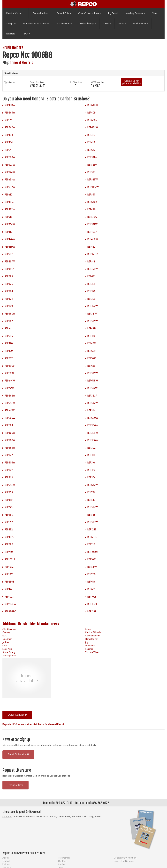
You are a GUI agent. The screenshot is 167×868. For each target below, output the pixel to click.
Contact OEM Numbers (125, 857)
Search (113, 13)
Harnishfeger (91, 638)
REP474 (8, 589)
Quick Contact (17, 714)
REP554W (10, 224)
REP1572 (9, 566)
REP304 (91, 477)
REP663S (92, 537)
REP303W (10, 462)
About (5, 857)
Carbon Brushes (41, 13)
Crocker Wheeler (93, 632)
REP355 (9, 492)
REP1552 (9, 574)
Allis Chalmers (9, 628)
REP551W (10, 410)
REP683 (91, 276)
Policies (6, 864)
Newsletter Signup (16, 739)
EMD (4, 635)
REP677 (9, 358)
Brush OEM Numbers (124, 860)
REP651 (8, 120)
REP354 (91, 470)
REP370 (91, 336)
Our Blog (62, 860)
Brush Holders (140, 23)
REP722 (91, 492)
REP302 (91, 447)
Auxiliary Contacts (135, 13)
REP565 (9, 336)
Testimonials (64, 857)
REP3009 (10, 365)
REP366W (92, 425)
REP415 (91, 142)
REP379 (9, 306)
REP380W (10, 313)
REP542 (91, 499)
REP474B (92, 343)
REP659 (91, 350)
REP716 (91, 544)
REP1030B (92, 551)
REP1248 (91, 529)
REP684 (9, 425)
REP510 (8, 194)
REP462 (91, 246)
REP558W (92, 522)
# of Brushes (76, 82)
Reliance (89, 648)
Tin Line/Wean (92, 652)
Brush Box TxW (37, 82)
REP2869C (10, 611)
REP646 (91, 581)
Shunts (156, 13)
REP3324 (92, 604)
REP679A (10, 373)
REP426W (10, 239)
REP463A (92, 231)
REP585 (91, 514)
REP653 (91, 365)
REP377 (9, 470)
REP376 (91, 462)
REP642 (91, 149)
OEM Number (97, 82)
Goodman (7, 638)
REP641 (8, 149)
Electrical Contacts (15, 13)
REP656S (92, 120)
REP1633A (92, 254)
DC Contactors (64, 23)
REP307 (9, 321)
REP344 (91, 410)
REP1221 (91, 611)
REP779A (9, 388)
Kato (4, 645)
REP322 (9, 455)
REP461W (10, 261)
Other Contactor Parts (89, 13)
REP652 (9, 522)
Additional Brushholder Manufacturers (30, 624)
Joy (86, 642)
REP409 (91, 112)
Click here (7, 816)
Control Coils (64, 13)
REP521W (92, 157)
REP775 (9, 507)
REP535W (10, 179)
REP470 (9, 343)
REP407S (9, 537)
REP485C (9, 201)
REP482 (9, 529)
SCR (27, 33)
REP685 (9, 276)
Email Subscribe (18, 754)
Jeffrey (5, 642)
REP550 (91, 172)
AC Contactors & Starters (36, 23)
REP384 (9, 291)
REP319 (9, 499)
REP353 (9, 477)
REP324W (92, 306)
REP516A (92, 216)
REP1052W (93, 187)
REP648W (92, 105)
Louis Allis (7, 648)
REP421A (92, 328)
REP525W (92, 164)
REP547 (9, 328)
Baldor (88, 628)
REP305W (92, 432)
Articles (61, 864)
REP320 (91, 291)
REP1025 (91, 596)
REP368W (10, 440)
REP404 (9, 142)
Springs (10, 23)
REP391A (9, 268)
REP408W (10, 105)
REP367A (92, 395)
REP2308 (9, 581)
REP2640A (10, 604)
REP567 (9, 254)
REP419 (91, 135)
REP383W (10, 447)
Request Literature (16, 770)
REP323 (91, 298)
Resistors (11, 33)
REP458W (92, 268)
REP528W (92, 179)
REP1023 (92, 358)
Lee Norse (90, 645)
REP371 (91, 455)
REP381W (92, 313)
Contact (6, 860)
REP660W (10, 127)
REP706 (91, 574)
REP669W (10, 112)
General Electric (21, 62)
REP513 (8, 216)
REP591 (91, 194)
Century (6, 632)
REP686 (9, 544)
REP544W (10, 172)
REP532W (10, 187)
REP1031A (10, 559)
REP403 (9, 135)
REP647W (92, 485)
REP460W (92, 239)
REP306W (92, 440)
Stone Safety (8, 652)
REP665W (92, 127)
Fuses (122, 23)
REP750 (9, 551)
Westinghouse (9, 655)
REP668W (10, 157)
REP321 (91, 283)
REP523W (10, 164)
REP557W (92, 224)
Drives (107, 23)
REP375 (9, 283)
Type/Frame (9, 82)
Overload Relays (87, 23)
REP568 (9, 514)
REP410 (8, 231)
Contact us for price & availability (131, 82)
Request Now (15, 785)
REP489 (91, 209)
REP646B (92, 201)
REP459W (10, 246)
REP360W (10, 432)
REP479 (9, 350)
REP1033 (92, 559)
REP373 (9, 298)
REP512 (91, 261)
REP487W (10, 209)
